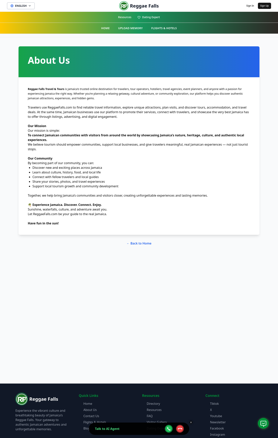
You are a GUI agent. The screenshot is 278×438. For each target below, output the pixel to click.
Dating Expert (148, 17)
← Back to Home (139, 243)
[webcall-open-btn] (169, 429)
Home (87, 404)
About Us (90, 410)
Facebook (217, 428)
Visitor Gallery (157, 422)
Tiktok (214, 404)
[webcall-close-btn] (180, 429)
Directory (153, 404)
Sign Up (264, 5)
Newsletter (218, 422)
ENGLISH (20, 6)
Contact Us (91, 416)
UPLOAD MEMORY (130, 28)
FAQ (150, 416)
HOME (105, 28)
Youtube (216, 416)
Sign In (250, 5)
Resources (124, 17)
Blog (86, 428)
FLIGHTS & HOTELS (164, 28)
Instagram (217, 434)
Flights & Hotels (94, 422)
